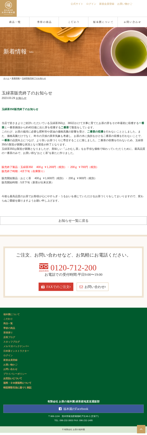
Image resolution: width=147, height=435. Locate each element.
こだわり (8, 321)
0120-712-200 (73, 269)
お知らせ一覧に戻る (74, 220)
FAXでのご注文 (49, 289)
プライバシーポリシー (15, 376)
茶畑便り (8, 335)
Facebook (76, 411)
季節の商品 (9, 330)
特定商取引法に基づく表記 (17, 390)
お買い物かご (124, 3)
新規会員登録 (105, 3)
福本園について (11, 316)
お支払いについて (12, 381)
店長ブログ (9, 339)
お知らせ (21, 98)
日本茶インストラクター (16, 353)
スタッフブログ (11, 344)
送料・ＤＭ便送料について (17, 385)
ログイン (89, 3)
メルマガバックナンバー (16, 348)
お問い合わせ (102, 289)
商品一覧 (8, 326)
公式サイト (74, 3)
